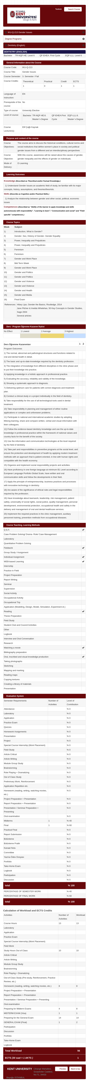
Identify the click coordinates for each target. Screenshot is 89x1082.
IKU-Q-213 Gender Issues (18, 32)
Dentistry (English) (15, 45)
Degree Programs (13, 39)
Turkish (58, 9)
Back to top (75, 1069)
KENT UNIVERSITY (19, 1068)
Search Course (73, 9)
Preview (61, 1069)
